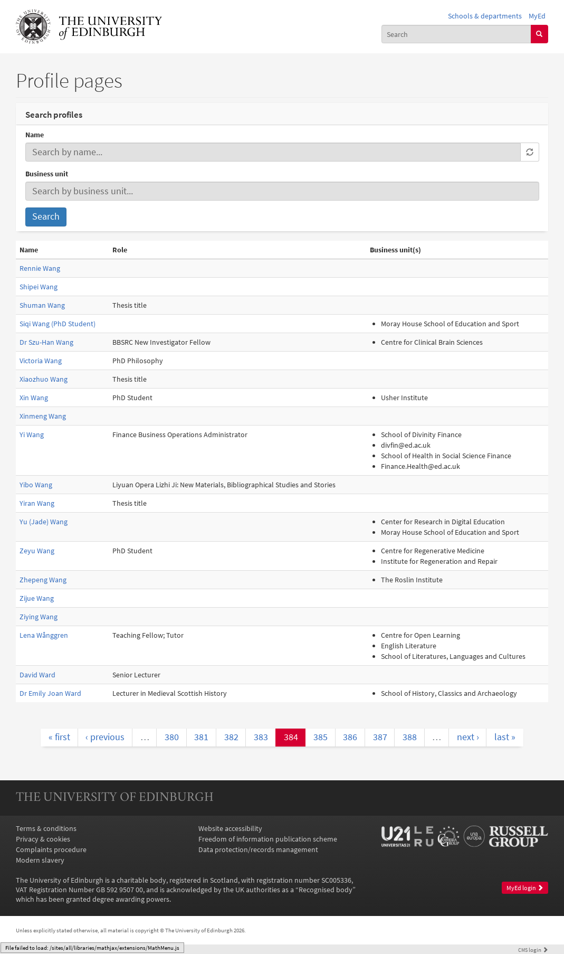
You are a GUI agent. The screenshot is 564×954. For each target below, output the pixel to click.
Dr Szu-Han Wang (46, 342)
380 (172, 737)
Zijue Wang (37, 598)
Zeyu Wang (37, 550)
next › (468, 737)
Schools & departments (485, 16)
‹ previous (105, 737)
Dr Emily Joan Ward (50, 693)
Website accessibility (230, 828)
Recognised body (325, 889)
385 (320, 737)
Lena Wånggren (44, 635)
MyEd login (524, 888)
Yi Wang (32, 434)
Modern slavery (40, 860)
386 (350, 737)
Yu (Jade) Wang (44, 521)
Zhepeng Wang (43, 579)
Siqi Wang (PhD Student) (57, 323)
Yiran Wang (37, 503)
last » (504, 737)
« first (59, 737)
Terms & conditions (46, 828)
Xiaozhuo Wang (44, 379)
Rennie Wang (40, 268)
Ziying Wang (39, 616)
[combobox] (456, 34)
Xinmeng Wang (43, 416)
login (533, 949)
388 (410, 737)
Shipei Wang (39, 286)
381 (201, 737)
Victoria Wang (41, 360)
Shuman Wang (42, 305)
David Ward (37, 674)
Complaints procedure (51, 849)
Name (34, 134)
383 (261, 737)
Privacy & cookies (43, 839)
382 (231, 737)
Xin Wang (34, 397)
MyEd (537, 16)
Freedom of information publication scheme (267, 839)
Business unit (46, 173)
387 (380, 737)
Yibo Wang (36, 484)
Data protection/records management (258, 849)
